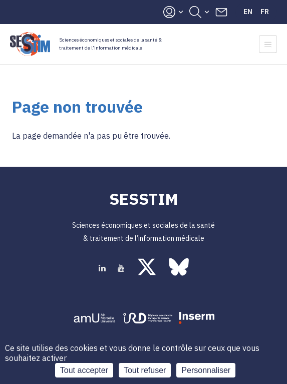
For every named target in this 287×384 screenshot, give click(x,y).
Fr (264, 11)
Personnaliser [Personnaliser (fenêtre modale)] (205, 370)
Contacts (221, 12)
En (247, 11)
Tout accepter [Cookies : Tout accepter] (84, 370)
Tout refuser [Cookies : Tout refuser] (145, 370)
